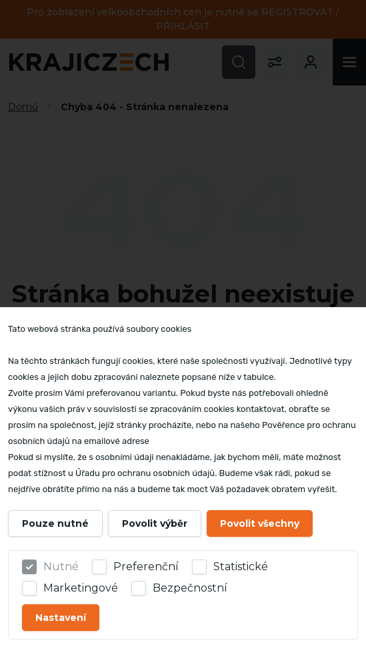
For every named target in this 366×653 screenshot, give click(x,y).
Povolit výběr (154, 523)
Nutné (61, 566)
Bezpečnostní (190, 588)
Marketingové (80, 588)
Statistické (240, 566)
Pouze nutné (55, 523)
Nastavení (60, 618)
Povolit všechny (259, 523)
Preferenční (146, 566)
